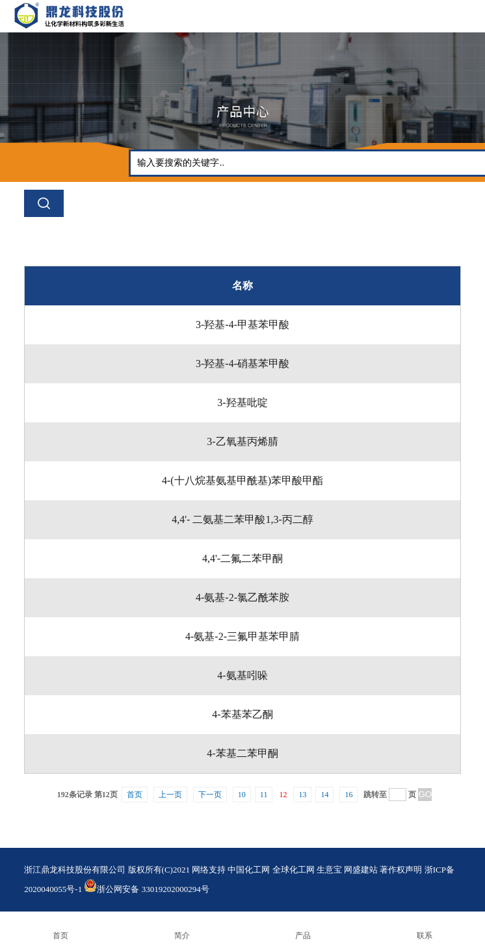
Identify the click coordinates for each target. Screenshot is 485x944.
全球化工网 (293, 869)
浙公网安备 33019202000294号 (146, 889)
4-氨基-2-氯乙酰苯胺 (242, 597)
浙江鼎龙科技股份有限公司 (74, 869)
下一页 (210, 794)
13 (302, 794)
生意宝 (329, 869)
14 (324, 794)
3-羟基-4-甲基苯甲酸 (242, 324)
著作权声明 (401, 869)
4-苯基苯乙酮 (242, 714)
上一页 (170, 794)
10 (242, 794)
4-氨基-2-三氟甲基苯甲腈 (242, 636)
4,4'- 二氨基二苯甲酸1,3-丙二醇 (242, 519)
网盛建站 (361, 869)
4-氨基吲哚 (242, 675)
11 (264, 794)
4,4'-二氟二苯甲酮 (242, 558)
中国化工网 (249, 869)
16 (348, 794)
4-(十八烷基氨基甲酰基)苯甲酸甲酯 (242, 480)
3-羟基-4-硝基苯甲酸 (242, 363)
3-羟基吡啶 (242, 402)
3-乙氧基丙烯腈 (242, 441)
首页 (134, 794)
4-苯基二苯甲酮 (242, 753)
